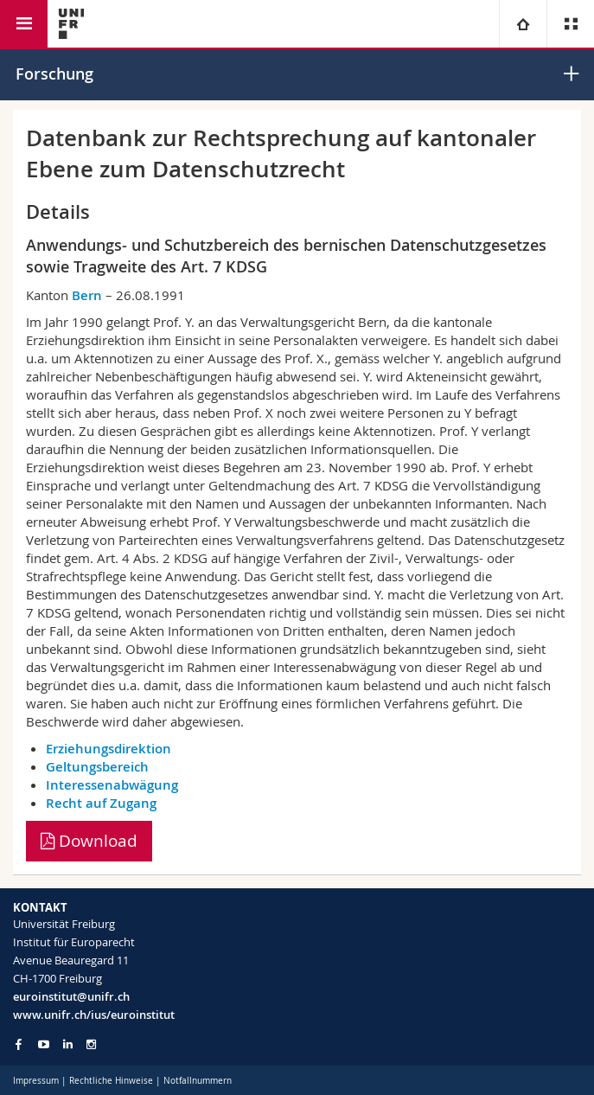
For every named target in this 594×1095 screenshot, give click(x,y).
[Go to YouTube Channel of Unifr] (43, 1044)
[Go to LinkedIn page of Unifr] (68, 1044)
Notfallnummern (197, 1080)
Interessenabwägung (112, 785)
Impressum (36, 1080)
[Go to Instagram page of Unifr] (91, 1044)
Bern (87, 295)
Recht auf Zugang (101, 803)
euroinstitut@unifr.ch (71, 996)
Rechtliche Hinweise (111, 1080)
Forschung (54, 73)
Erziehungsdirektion (108, 749)
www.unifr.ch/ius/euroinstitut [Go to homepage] (94, 1014)
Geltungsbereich (97, 767)
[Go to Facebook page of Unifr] (18, 1044)
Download (89, 840)
